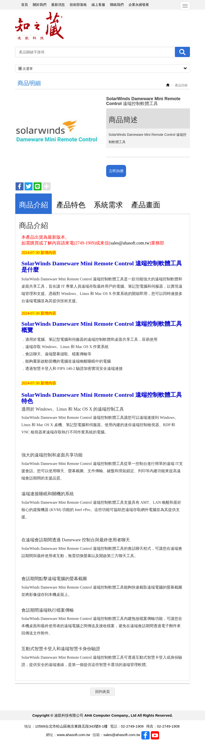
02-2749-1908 (168, 726)
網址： (51, 735)
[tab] (33, 203)
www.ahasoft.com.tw (73, 735)
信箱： (98, 735)
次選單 (102, 68)
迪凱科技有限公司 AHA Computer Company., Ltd (39, 26)
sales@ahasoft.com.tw (130, 243)
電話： (115, 726)
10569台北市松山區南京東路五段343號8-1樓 (71, 726)
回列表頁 (102, 691)
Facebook (145, 735)
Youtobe (155, 735)
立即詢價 (116, 171)
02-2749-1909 (132, 726)
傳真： (151, 726)
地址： (29, 726)
